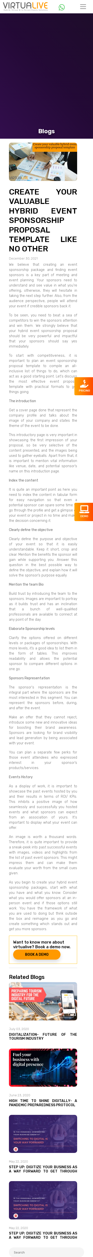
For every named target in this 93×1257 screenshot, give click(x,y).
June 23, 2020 (19, 1095)
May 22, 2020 (18, 1161)
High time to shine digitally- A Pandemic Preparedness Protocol (43, 1103)
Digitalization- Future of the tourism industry (43, 1037)
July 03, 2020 (19, 1029)
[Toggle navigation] (83, 7)
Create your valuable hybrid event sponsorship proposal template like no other (43, 220)
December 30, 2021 (23, 258)
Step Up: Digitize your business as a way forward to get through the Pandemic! (43, 1171)
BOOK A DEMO (37, 954)
